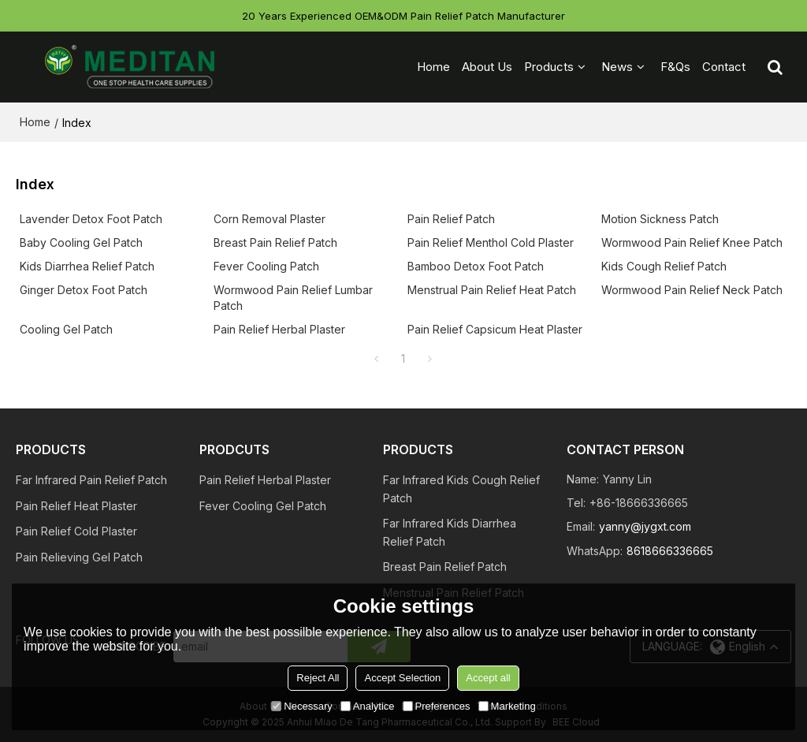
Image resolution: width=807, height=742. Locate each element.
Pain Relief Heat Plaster (76, 506)
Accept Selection (402, 678)
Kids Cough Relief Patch (664, 266)
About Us (487, 66)
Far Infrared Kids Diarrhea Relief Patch (449, 532)
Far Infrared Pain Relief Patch (91, 480)
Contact (724, 66)
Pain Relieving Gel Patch (79, 557)
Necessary (301, 706)
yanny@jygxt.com (645, 526)
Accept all (488, 678)
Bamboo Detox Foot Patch (475, 266)
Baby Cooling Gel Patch (81, 242)
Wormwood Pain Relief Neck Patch (692, 289)
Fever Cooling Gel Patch (262, 506)
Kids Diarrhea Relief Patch (87, 266)
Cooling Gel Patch (66, 329)
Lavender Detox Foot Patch (91, 219)
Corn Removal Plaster (269, 219)
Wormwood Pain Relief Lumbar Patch (293, 297)
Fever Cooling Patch (266, 266)
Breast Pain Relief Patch (275, 242)
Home (433, 66)
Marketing (507, 706)
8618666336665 (670, 550)
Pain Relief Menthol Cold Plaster (490, 242)
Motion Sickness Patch (660, 219)
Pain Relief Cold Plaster (76, 531)
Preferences (436, 706)
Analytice (367, 706)
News (617, 66)
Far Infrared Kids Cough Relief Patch (461, 489)
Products (549, 66)
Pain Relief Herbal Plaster (279, 329)
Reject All (317, 678)
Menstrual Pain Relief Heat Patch (491, 289)
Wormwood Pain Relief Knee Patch (692, 242)
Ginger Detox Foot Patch (83, 289)
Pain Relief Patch (451, 219)
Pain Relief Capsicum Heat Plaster (494, 329)
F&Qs (675, 66)
